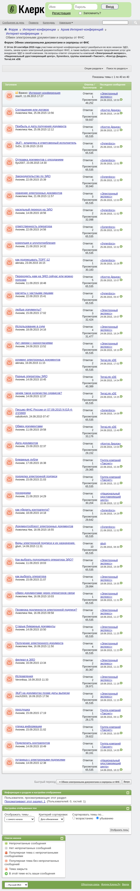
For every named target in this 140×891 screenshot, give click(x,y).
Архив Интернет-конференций (82, 29)
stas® (18, 96)
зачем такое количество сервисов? (38, 393)
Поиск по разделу (116, 68)
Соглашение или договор (32, 109)
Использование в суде (30, 326)
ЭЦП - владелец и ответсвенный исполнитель (45, 142)
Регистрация (61, 13)
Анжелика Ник (23, 112)
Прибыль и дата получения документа (40, 126)
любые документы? (28, 309)
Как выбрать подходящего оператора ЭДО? (44, 559)
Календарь (49, 22)
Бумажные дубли (26, 459)
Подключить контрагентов (32, 742)
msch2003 (21, 696)
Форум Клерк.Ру (110, 884)
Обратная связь (90, 884)
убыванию (104, 818)
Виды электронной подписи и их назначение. (45, 543)
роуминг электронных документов (37, 359)
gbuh (18, 546)
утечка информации (28, 726)
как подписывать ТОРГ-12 (32, 259)
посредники (23, 492)
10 (91, 546)
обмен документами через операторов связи (45, 593)
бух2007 (20, 162)
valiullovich (21, 416)
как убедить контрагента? (32, 509)
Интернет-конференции (39, 29)
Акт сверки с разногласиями (34, 342)
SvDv (18, 146)
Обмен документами (29, 426)
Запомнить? (90, 13)
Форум (13, 29)
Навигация (65, 22)
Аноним (20, 179)
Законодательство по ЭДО (33, 176)
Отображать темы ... (18, 814)
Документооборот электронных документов (44, 526)
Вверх (127, 782)
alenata (19, 262)
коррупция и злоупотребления (35, 242)
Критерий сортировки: (53, 814)
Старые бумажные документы (35, 626)
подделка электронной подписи (36, 476)
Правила (33, 22)
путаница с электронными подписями (40, 759)
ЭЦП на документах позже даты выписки (42, 693)
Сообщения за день (13, 22)
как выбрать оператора (30, 576)
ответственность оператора (33, 226)
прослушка (22, 709)
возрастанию (82, 818)
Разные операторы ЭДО (31, 376)
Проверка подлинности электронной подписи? (46, 609)
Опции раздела (92, 68)
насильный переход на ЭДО (34, 209)
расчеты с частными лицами (34, 293)
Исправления (24, 676)
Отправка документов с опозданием (39, 159)
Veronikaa (21, 679)
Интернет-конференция (44, 92)
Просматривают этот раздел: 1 (25, 801)
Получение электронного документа (39, 643)
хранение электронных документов (38, 193)
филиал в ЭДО (25, 659)
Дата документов (26, 443)
